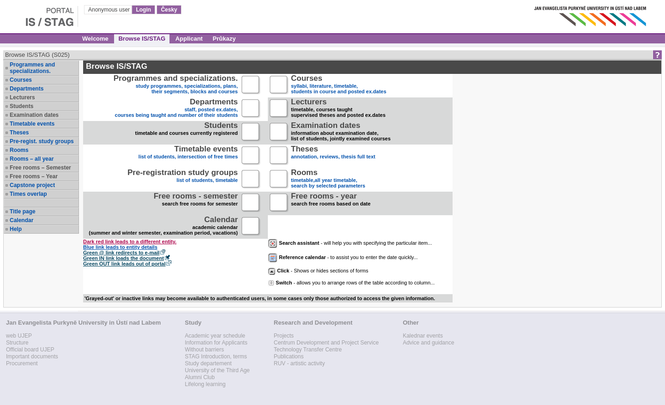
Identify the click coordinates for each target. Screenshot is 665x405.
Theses (19, 132)
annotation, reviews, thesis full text (333, 156)
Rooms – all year (32, 159)
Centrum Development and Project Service (326, 342)
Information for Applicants (216, 342)
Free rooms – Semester (40, 167)
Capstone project (32, 185)
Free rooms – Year (34, 176)
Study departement (208, 363)
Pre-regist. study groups (42, 141)
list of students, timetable (182, 179)
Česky (169, 9)
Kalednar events (423, 335)
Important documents (32, 356)
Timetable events (32, 124)
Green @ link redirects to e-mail (121, 252)
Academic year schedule (215, 335)
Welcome (95, 38)
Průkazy (224, 38)
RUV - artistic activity (299, 363)
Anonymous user (109, 9)
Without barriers (204, 349)
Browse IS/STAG (141, 38)
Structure (17, 342)
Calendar (21, 220)
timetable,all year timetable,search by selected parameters (328, 179)
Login (143, 9)
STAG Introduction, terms (216, 356)
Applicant (189, 38)
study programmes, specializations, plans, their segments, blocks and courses (176, 85)
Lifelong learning (205, 384)
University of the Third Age (217, 370)
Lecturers (22, 97)
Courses (21, 80)
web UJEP (19, 335)
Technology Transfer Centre (308, 349)
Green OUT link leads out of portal (124, 263)
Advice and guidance (428, 342)
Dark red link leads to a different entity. (129, 241)
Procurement (22, 363)
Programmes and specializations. (32, 67)
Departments (26, 88)
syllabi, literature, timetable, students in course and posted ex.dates (339, 85)
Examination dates (34, 115)
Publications (289, 356)
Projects (284, 335)
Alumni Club (200, 377)
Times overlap (28, 194)
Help (16, 229)
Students (21, 106)
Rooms (19, 150)
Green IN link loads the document (123, 258)
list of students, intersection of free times (188, 156)
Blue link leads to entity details (120, 247)
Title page (23, 211)
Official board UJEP (30, 349)
